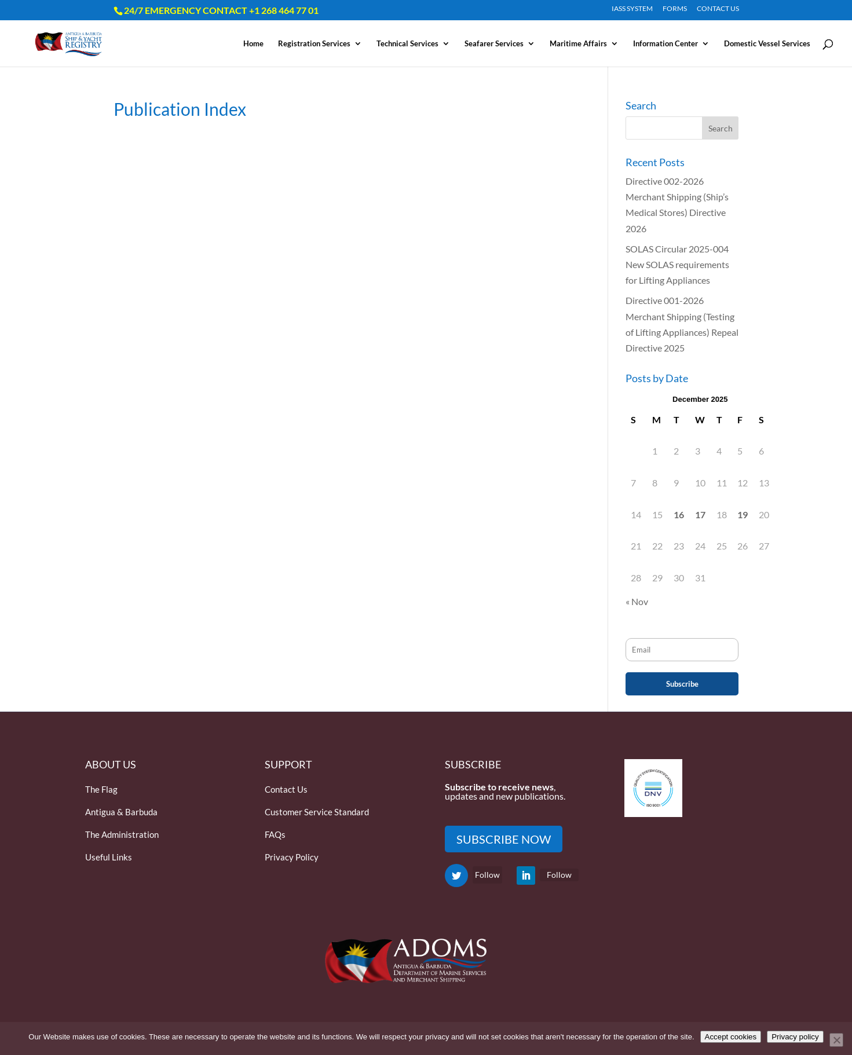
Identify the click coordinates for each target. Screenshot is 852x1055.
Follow (487, 875)
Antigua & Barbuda (121, 812)
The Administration (122, 834)
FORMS (675, 9)
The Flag (101, 789)
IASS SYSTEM (632, 9)
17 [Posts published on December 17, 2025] (700, 514)
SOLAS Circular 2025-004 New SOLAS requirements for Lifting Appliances (677, 264)
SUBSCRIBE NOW (503, 839)
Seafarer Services (494, 43)
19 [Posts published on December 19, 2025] (742, 514)
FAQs (275, 834)
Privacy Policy (292, 857)
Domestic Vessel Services (767, 43)
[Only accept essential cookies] (836, 1040)
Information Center (665, 43)
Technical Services (407, 43)
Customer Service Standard (317, 812)
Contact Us (286, 789)
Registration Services (314, 43)
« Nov (637, 601)
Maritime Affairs (578, 43)
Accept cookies (731, 1036)
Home (253, 43)
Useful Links (108, 857)
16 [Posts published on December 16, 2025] (679, 514)
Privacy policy (794, 1036)
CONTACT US (718, 9)
